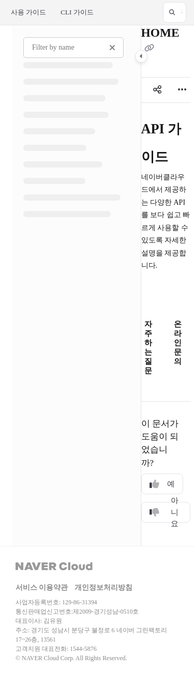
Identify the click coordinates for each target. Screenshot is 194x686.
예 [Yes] (162, 484)
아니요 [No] (164, 512)
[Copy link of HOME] (149, 48)
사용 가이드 (28, 12)
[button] (174, 12)
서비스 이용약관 (42, 587)
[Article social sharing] (157, 90)
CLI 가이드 (77, 12)
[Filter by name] (73, 47)
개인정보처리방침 (103, 587)
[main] (165, 285)
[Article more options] (182, 90)
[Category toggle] (141, 56)
